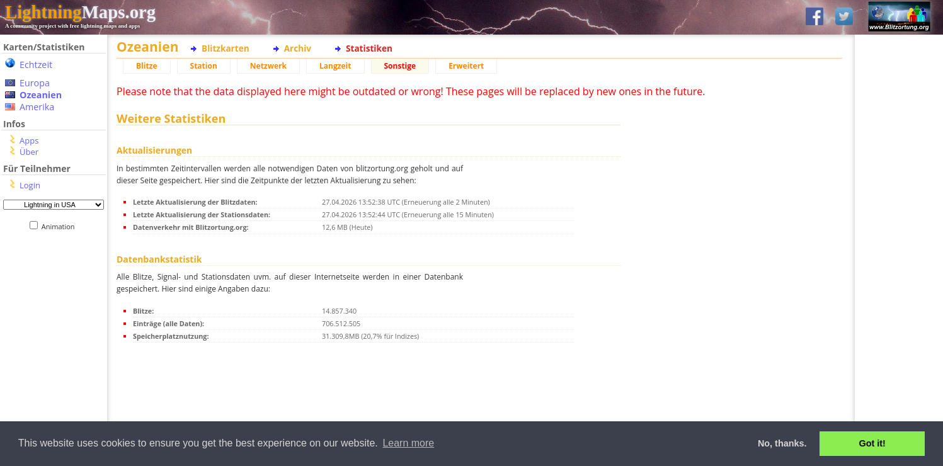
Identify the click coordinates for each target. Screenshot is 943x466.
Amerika (37, 107)
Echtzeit (36, 65)
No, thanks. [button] (782, 443)
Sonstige (400, 65)
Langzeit (335, 65)
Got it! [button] (872, 443)
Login (30, 185)
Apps (29, 140)
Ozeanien (41, 95)
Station (203, 65)
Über (29, 151)
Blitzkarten (225, 48)
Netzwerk (268, 65)
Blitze (146, 65)
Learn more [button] (408, 443)
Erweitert (466, 65)
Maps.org (80, 12)
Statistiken (369, 48)
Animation (61, 226)
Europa (35, 83)
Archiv (297, 48)
